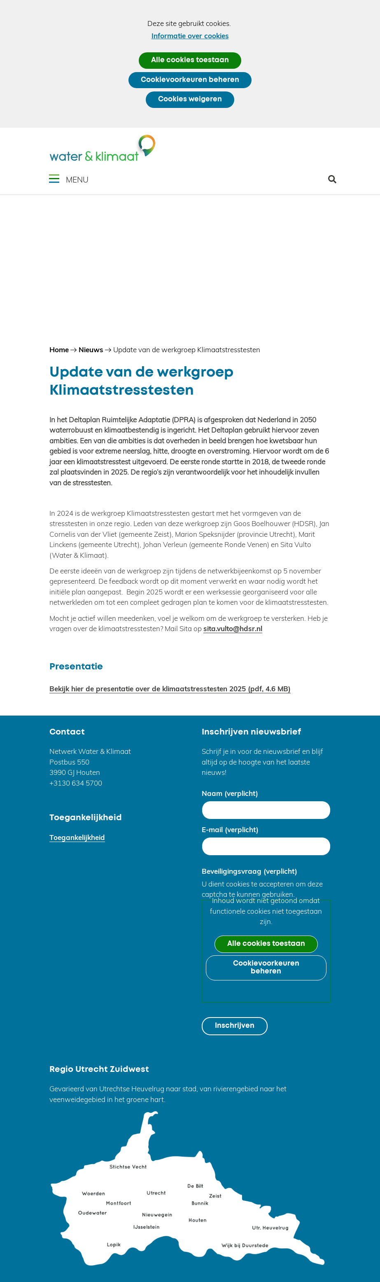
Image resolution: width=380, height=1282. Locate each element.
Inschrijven (234, 1025)
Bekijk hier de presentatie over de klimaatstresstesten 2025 (170, 688)
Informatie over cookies (190, 35)
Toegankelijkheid (77, 837)
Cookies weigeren (190, 99)
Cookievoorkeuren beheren (190, 80)
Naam (230, 793)
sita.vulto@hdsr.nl (232, 628)
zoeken (335, 182)
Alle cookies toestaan (190, 60)
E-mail (230, 829)
